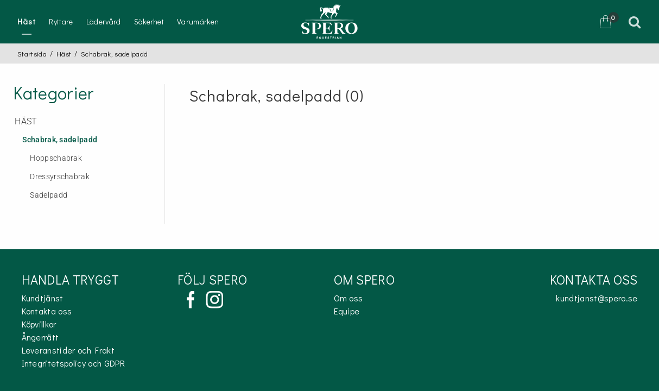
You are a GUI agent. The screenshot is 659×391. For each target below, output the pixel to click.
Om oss (348, 298)
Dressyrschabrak (60, 176)
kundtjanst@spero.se (596, 298)
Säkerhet (149, 21)
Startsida (32, 53)
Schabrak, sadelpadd (59, 139)
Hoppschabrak (56, 158)
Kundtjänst (43, 298)
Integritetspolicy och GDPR (73, 363)
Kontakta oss (47, 311)
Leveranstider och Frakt (68, 350)
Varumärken (198, 21)
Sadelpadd (48, 195)
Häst (26, 21)
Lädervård (103, 21)
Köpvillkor (39, 324)
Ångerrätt (40, 337)
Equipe (347, 311)
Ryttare (61, 21)
